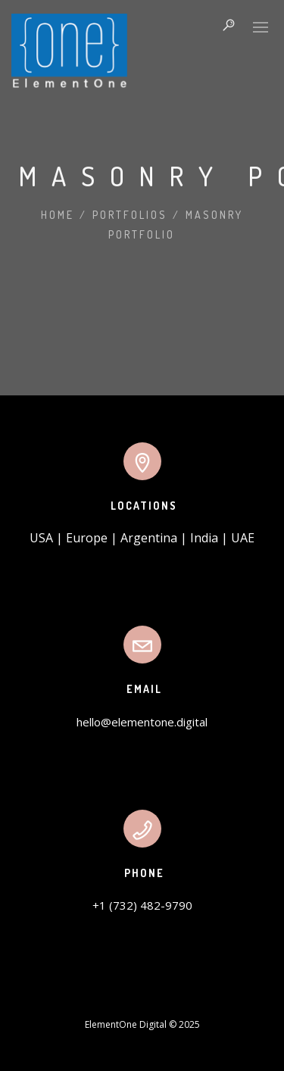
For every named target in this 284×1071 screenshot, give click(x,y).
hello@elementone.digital (142, 721)
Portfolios (129, 214)
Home (57, 214)
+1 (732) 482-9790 (142, 905)
